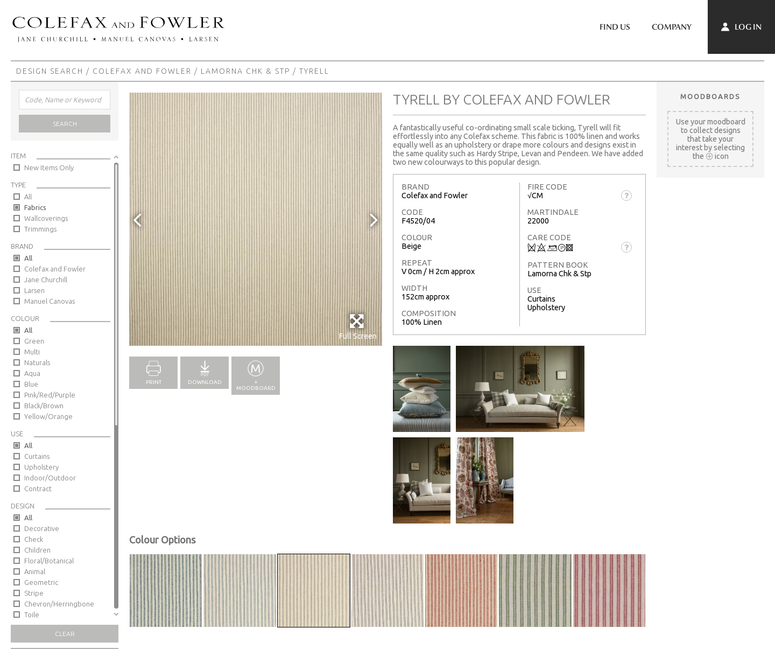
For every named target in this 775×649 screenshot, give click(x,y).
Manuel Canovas (49, 301)
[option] (255, 219)
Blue (31, 384)
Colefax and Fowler (142, 71)
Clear (65, 633)
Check (33, 539)
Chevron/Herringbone (59, 604)
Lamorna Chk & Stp (245, 71)
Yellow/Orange (48, 416)
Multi (32, 351)
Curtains (37, 456)
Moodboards (710, 96)
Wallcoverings (46, 218)
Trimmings (40, 229)
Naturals (37, 362)
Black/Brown (44, 405)
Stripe (34, 593)
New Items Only (49, 167)
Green (34, 341)
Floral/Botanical (49, 560)
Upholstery (41, 467)
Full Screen (358, 326)
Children (37, 550)
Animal (34, 571)
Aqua (32, 373)
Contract (38, 488)
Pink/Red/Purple (49, 395)
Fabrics (35, 207)
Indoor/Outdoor (50, 477)
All (28, 196)
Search (65, 123)
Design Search (49, 71)
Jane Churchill (45, 279)
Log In (741, 27)
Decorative (41, 528)
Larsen (34, 290)
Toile (31, 614)
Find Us (615, 27)
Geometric (41, 582)
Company (672, 27)
